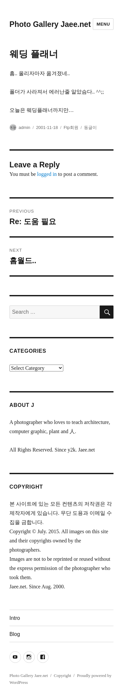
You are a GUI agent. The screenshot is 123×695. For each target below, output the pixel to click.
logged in (47, 174)
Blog (15, 634)
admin (24, 127)
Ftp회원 (71, 127)
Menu (103, 24)
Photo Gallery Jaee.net (50, 24)
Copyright (62, 675)
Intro (15, 618)
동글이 (90, 127)
